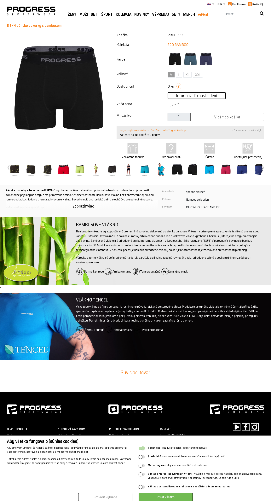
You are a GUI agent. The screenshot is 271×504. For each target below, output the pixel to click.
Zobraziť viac (83, 206)
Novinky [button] (141, 14)
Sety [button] (176, 14)
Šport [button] (107, 14)
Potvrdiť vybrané (105, 497)
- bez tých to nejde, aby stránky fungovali (177, 448)
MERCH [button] (189, 14)
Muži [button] (83, 14)
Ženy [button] (72, 14)
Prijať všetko (166, 497)
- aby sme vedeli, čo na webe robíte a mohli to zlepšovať (186, 456)
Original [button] (203, 14)
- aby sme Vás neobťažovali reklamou (177, 465)
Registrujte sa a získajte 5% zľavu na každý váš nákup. (153, 130)
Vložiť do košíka (227, 117)
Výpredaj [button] (160, 14)
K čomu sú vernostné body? (246, 130)
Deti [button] (94, 14)
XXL (198, 75)
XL (187, 75)
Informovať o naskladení (196, 95)
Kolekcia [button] (123, 14)
